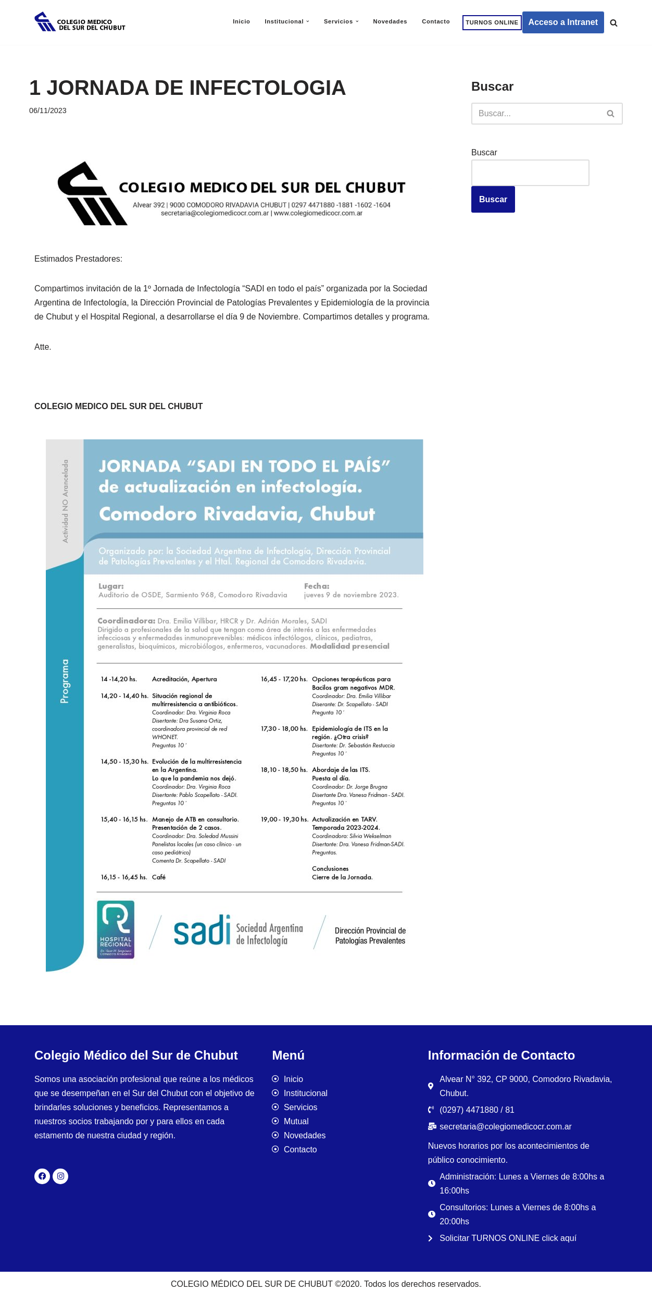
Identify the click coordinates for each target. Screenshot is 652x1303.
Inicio (240, 21)
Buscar (484, 152)
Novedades (390, 21)
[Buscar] (614, 23)
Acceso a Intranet (563, 22)
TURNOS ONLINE (492, 22)
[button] (307, 21)
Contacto (436, 21)
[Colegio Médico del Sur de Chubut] (81, 22)
